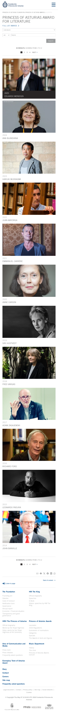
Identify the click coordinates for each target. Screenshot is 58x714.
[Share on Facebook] (48, 573)
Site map (6, 680)
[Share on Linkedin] (51, 573)
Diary (4, 669)
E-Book (31, 601)
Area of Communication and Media (13, 645)
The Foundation (8, 591)
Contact (5, 673)
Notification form (8, 603)
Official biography (35, 596)
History (31, 648)
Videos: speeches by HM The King (39, 604)
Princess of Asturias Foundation (13, 12)
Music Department (36, 644)
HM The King (34, 591)
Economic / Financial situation (13, 611)
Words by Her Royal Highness (13, 628)
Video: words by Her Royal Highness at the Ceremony (12, 631)
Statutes (5, 598)
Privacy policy (27, 690)
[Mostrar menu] (54, 4)
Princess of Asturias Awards (34, 12)
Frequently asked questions (12, 655)
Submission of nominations (39, 630)
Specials (32, 636)
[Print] (41, 573)
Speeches (32, 598)
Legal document (8, 690)
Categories (32, 633)
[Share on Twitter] (44, 573)
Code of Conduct (8, 601)
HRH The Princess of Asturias (14, 621)
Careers (5, 676)
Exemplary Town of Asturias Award (13, 662)
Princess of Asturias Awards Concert (39, 654)
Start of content (49, 580)
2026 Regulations (35, 628)
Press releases (7, 653)
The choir (32, 650)
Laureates (32, 625)
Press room (6, 650)
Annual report (7, 609)
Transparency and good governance (11, 615)
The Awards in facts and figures (40, 638)
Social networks (47, 690)
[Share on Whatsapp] (55, 573)
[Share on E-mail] (37, 573)
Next (34, 52)
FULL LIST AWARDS (9, 26)
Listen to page (8, 583)
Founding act (7, 596)
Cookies (29, 692)
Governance (6, 606)
